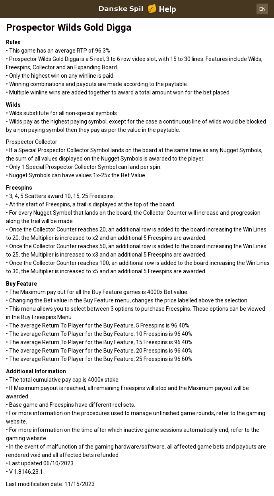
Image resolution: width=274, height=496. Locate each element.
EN (262, 9)
